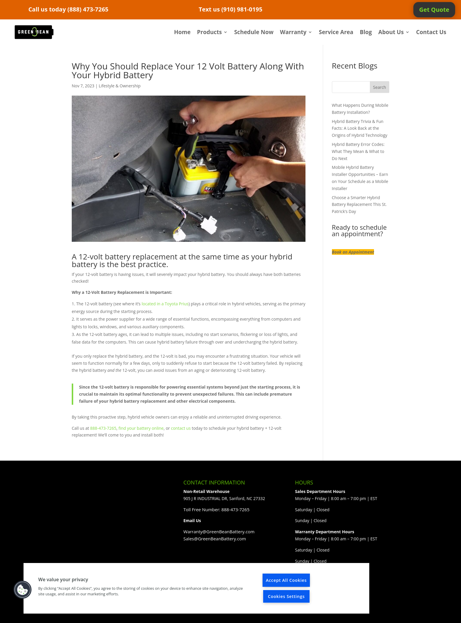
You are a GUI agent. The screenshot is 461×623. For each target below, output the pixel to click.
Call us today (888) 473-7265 (68, 9)
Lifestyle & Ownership (120, 86)
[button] (22, 589)
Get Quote (434, 10)
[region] (196, 588)
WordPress (168, 615)
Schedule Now (253, 32)
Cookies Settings (286, 596)
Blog (366, 32)
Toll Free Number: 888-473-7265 (216, 509)
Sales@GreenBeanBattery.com (214, 539)
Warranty (293, 32)
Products (209, 32)
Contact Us (431, 32)
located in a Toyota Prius (165, 303)
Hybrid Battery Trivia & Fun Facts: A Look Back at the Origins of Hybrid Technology (359, 128)
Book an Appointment (353, 252)
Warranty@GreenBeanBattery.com (219, 531)
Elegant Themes (112, 615)
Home (182, 32)
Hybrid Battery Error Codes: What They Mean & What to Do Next (358, 151)
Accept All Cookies (286, 580)
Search (379, 87)
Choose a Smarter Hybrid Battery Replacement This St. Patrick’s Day (359, 204)
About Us (391, 32)
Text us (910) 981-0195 (231, 9)
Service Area (336, 32)
